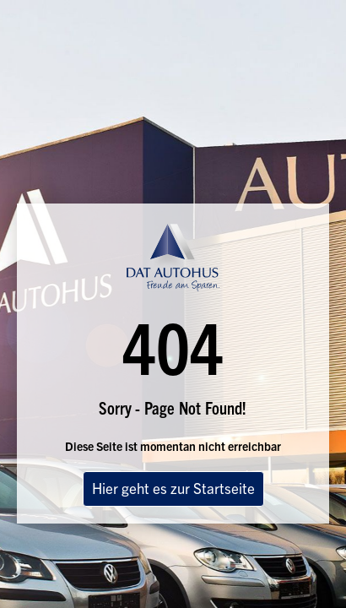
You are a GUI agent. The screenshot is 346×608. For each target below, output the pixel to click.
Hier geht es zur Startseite (173, 488)
